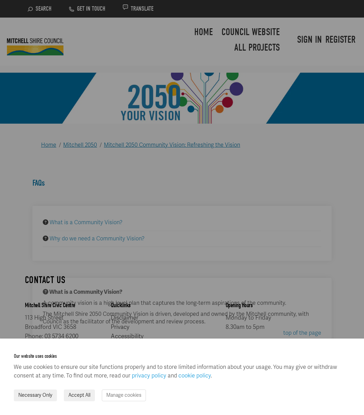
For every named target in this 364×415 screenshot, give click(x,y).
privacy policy (149, 375)
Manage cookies (123, 395)
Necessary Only (35, 395)
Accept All (79, 395)
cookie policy (194, 375)
